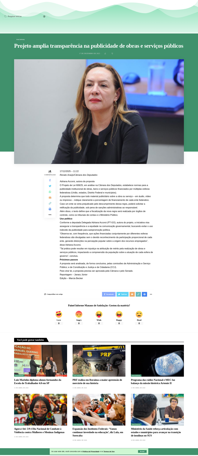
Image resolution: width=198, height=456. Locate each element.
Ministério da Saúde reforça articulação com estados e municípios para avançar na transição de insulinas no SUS (156, 433)
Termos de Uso (112, 451)
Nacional (20, 39)
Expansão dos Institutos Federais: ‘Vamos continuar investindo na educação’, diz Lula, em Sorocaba (98, 433)
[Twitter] (167, 16)
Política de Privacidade (92, 451)
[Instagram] (179, 16)
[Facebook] (156, 16)
